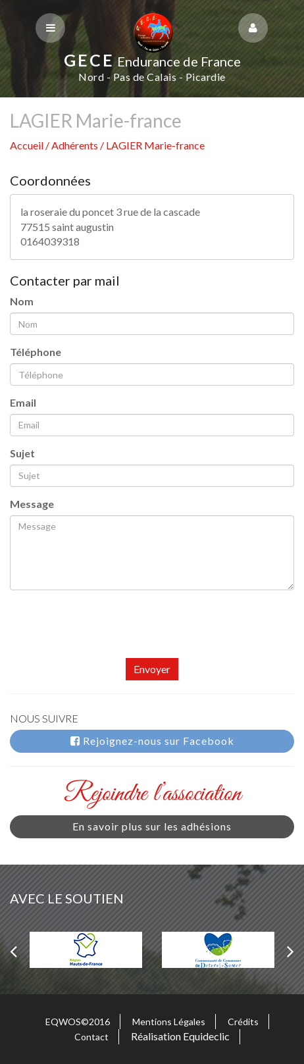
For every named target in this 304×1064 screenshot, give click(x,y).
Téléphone (35, 351)
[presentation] (110, 632)
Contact (91, 1036)
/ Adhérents (72, 145)
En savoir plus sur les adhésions (152, 826)
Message (32, 503)
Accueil (26, 145)
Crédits (243, 1021)
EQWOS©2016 (77, 1021)
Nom (22, 301)
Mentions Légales (168, 1021)
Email (23, 402)
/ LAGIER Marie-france (152, 145)
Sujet (22, 453)
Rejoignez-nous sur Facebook (152, 740)
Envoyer (152, 669)
